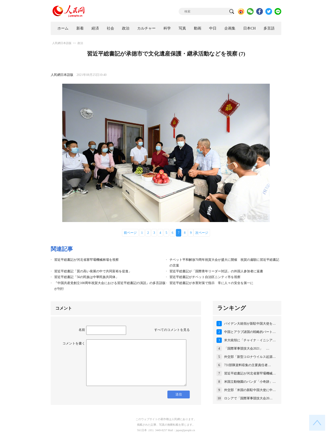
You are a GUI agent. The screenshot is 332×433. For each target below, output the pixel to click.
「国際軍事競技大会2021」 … (246, 348)
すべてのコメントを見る (172, 330)
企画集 (229, 28)
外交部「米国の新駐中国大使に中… (250, 390)
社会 (110, 28)
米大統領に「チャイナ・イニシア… (250, 340)
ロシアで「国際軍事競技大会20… (248, 398)
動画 (197, 28)
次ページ (201, 232)
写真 (182, 28)
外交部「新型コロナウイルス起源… (250, 357)
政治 (125, 28)
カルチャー (146, 28)
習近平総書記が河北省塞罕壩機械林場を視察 (86, 259)
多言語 (269, 28)
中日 (212, 28)
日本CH (249, 28)
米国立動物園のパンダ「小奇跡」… (250, 381)
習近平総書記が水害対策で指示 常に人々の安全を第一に (211, 283)
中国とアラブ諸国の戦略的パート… (250, 332)
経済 (95, 28)
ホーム (62, 28)
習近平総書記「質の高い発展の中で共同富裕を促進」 (93, 271)
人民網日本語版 (61, 43)
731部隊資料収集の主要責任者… (247, 365)
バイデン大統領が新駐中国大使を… (250, 323)
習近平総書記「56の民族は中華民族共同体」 (86, 277)
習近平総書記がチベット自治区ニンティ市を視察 (204, 277)
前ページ (130, 232)
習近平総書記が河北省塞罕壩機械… (250, 373)
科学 (167, 28)
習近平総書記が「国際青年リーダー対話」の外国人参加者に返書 (216, 271)
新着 (80, 28)
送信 (178, 394)
